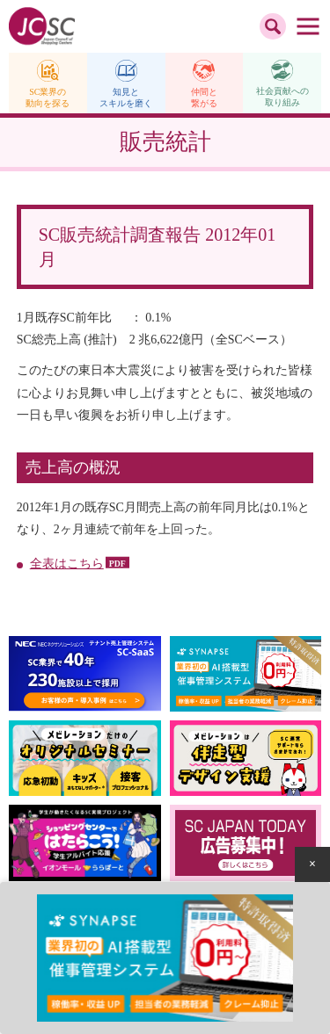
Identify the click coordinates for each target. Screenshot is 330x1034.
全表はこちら (67, 563)
